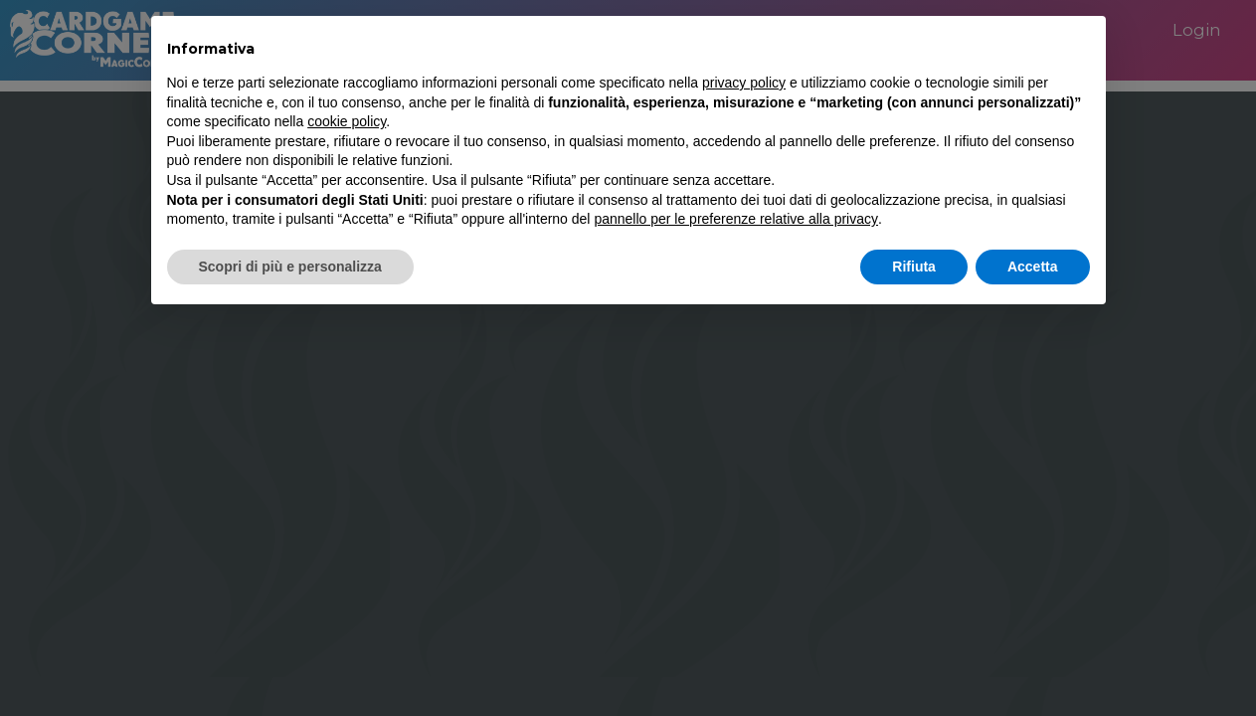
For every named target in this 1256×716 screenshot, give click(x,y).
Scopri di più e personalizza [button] (290, 266)
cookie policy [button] (346, 121)
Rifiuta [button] (914, 266)
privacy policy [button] (744, 82)
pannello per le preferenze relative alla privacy (736, 219)
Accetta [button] (1032, 266)
